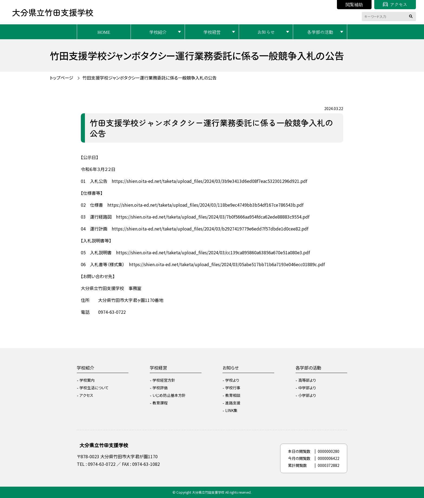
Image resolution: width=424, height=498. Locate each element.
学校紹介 (158, 32)
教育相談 (232, 395)
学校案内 (87, 380)
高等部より (307, 380)
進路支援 (232, 402)
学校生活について (94, 387)
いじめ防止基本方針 (169, 395)
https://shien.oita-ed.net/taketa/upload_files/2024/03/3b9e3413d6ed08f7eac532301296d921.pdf (209, 181)
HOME (103, 32)
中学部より (307, 387)
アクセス (395, 4)
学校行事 (232, 387)
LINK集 (231, 410)
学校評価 (160, 387)
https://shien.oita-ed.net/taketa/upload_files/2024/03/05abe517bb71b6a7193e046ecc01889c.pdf (227, 264)
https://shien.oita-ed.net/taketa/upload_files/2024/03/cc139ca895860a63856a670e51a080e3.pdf (213, 252)
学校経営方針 (164, 380)
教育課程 (160, 402)
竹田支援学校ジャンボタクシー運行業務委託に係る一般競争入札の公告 (149, 77)
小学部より (307, 395)
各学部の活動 (320, 32)
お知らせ (266, 32)
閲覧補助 (354, 4)
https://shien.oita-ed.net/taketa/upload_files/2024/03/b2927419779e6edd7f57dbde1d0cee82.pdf (210, 228)
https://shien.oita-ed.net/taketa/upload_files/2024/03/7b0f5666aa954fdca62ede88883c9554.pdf (212, 216)
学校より (232, 380)
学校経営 (212, 32)
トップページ (61, 77)
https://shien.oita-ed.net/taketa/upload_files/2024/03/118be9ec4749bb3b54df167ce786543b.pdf (205, 205)
